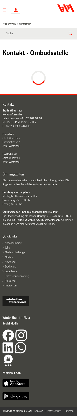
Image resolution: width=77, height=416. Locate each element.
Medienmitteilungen (15, 252)
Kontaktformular (12, 114)
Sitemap (69, 410)
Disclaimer (10, 280)
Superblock (11, 271)
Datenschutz (54, 410)
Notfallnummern (13, 242)
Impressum (11, 285)
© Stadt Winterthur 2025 (17, 410)
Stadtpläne (10, 266)
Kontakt (38, 410)
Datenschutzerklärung (17, 276)
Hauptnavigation (5, 10)
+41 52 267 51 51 (31, 118)
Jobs (7, 247)
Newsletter (10, 261)
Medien (9, 257)
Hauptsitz (8, 134)
